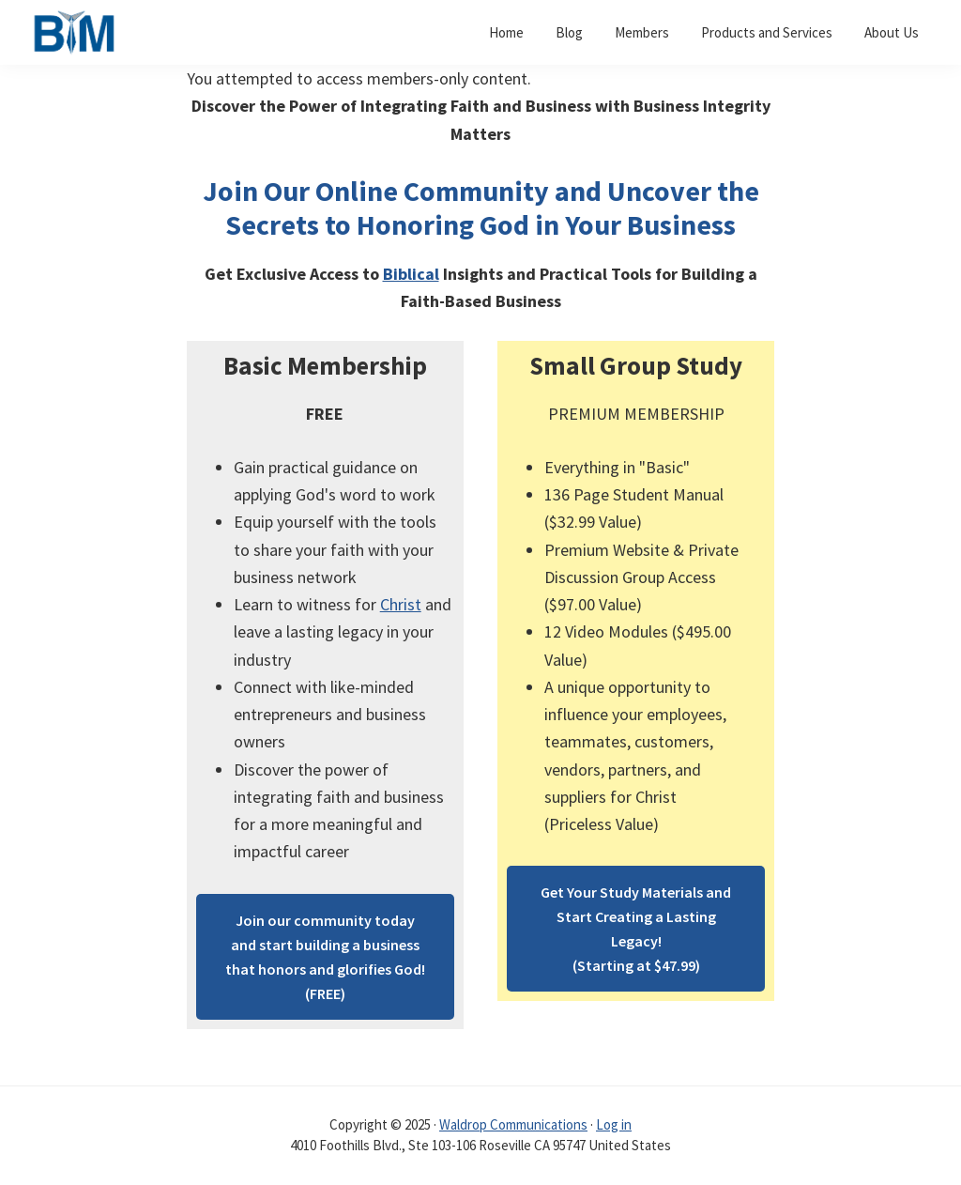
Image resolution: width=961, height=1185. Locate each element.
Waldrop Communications (513, 1124)
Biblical (411, 274)
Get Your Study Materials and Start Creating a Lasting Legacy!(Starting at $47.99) (636, 929)
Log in (614, 1124)
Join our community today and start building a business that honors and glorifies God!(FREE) (325, 957)
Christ (400, 604)
